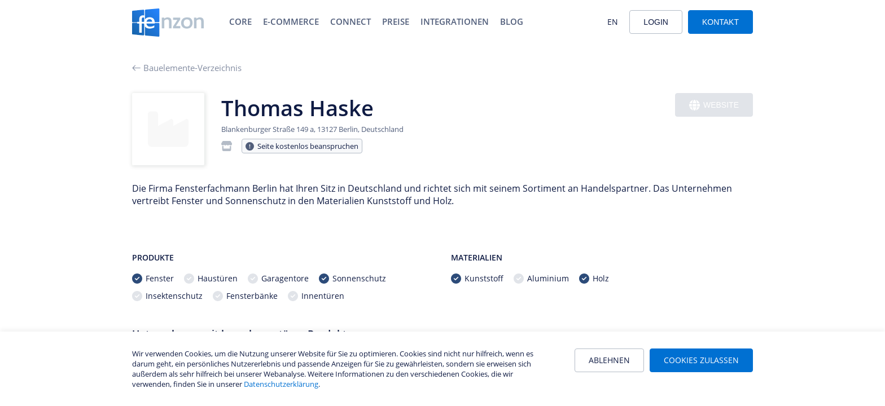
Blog (511, 21)
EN (612, 21)
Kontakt (720, 22)
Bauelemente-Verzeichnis (187, 67)
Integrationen (454, 21)
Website (714, 105)
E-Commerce (291, 21)
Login (655, 22)
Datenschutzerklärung (281, 384)
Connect (350, 21)
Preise (395, 21)
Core (240, 21)
